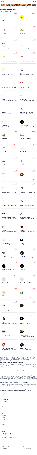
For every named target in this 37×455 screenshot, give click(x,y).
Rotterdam (4, 417)
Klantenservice (4, 426)
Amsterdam (4, 413)
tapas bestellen (5, 385)
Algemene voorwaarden (5, 446)
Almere (3, 411)
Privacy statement (21, 446)
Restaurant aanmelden (6, 404)
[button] (30, 2)
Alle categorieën (5, 401)
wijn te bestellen (6, 366)
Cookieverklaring (4, 448)
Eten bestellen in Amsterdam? (5, 360)
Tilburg (3, 419)
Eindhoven (4, 415)
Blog (3, 406)
